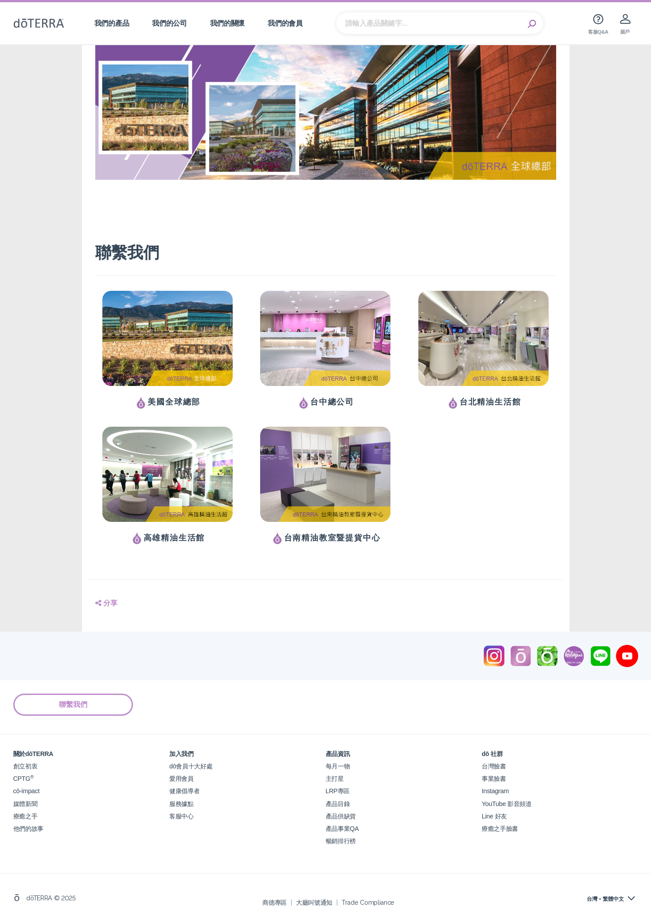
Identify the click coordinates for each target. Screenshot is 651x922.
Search (532, 23)
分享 (106, 603)
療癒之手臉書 (500, 828)
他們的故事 (28, 828)
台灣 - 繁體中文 (605, 898)
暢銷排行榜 (341, 840)
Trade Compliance (368, 902)
